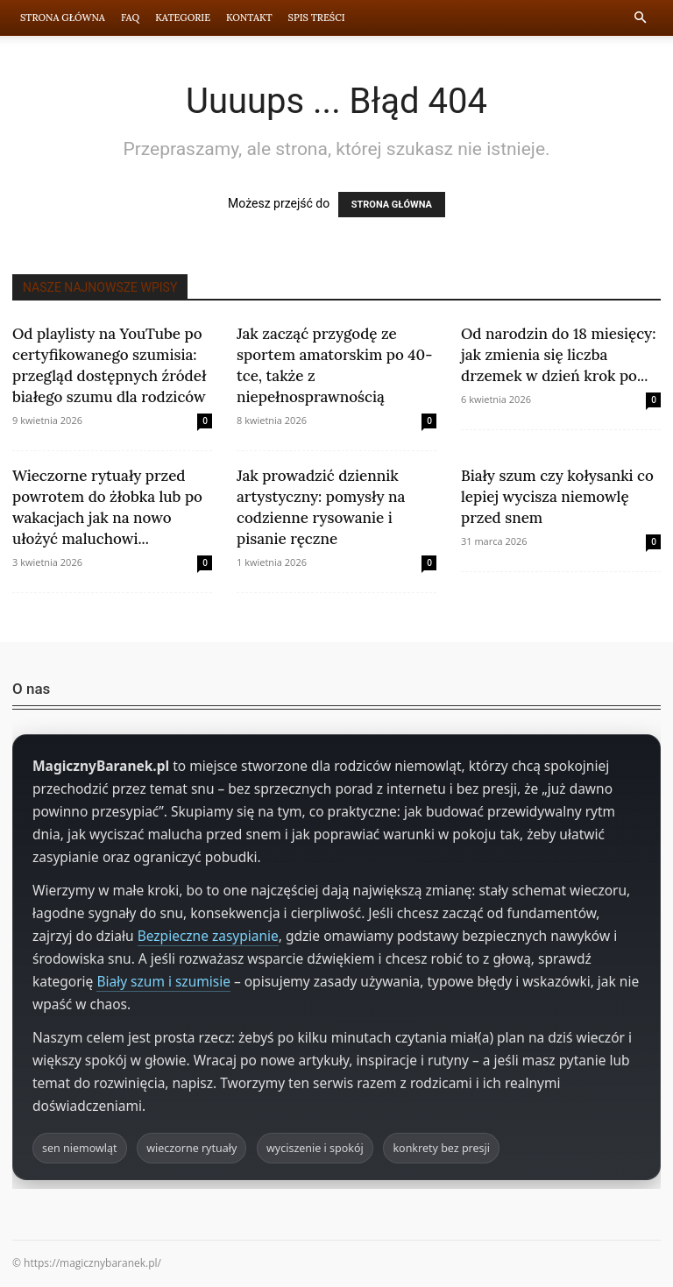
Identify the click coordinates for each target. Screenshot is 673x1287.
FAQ (130, 17)
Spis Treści (316, 17)
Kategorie (182, 17)
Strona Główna (62, 17)
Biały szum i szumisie (163, 981)
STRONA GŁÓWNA (391, 204)
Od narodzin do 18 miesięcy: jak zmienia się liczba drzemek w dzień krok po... (558, 354)
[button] (640, 18)
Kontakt (249, 17)
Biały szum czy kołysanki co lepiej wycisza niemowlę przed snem (557, 496)
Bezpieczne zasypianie (208, 935)
